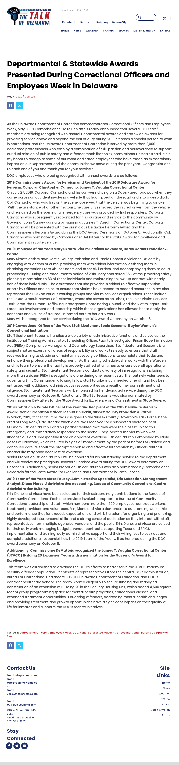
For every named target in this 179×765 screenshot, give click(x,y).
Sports (124, 30)
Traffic (165, 699)
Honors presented (91, 632)
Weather (164, 693)
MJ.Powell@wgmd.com (22, 705)
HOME (65, 30)
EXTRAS (165, 30)
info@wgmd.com (26, 675)
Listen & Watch (160, 710)
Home (166, 682)
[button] (164, 18)
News (166, 688)
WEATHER (92, 30)
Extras (166, 715)
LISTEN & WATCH (144, 30)
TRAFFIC (108, 30)
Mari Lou (29, 96)
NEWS (77, 30)
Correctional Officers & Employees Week (45, 632)
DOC (75, 632)
